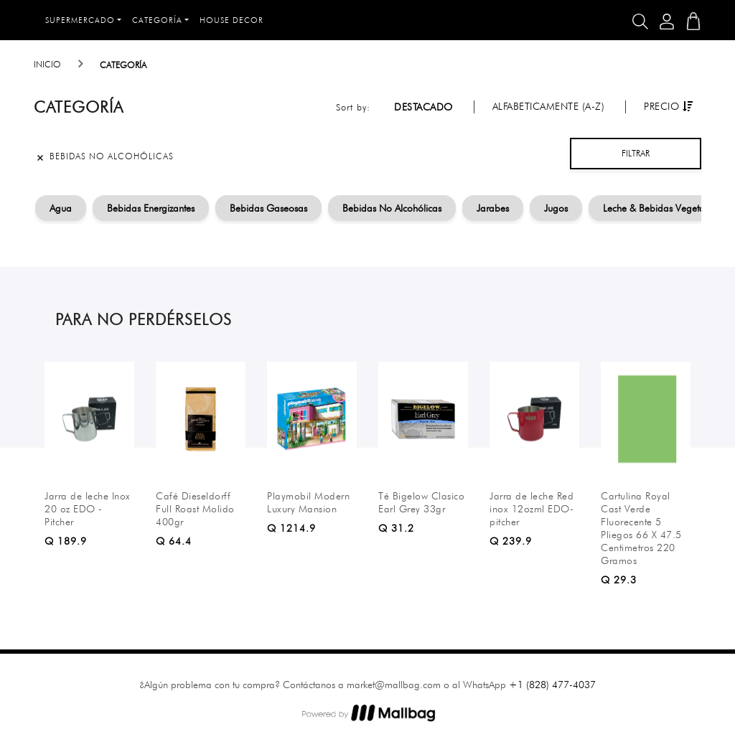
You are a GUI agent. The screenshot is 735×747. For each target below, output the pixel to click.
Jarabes (493, 208)
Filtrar (636, 153)
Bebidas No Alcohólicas (391, 208)
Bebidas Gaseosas (268, 208)
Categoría (157, 20)
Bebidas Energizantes (151, 208)
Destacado (423, 107)
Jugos (556, 208)
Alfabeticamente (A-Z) (548, 106)
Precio (668, 106)
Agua (61, 208)
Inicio (47, 64)
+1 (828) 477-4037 (552, 684)
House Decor (231, 20)
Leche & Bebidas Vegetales (659, 208)
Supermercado (80, 20)
